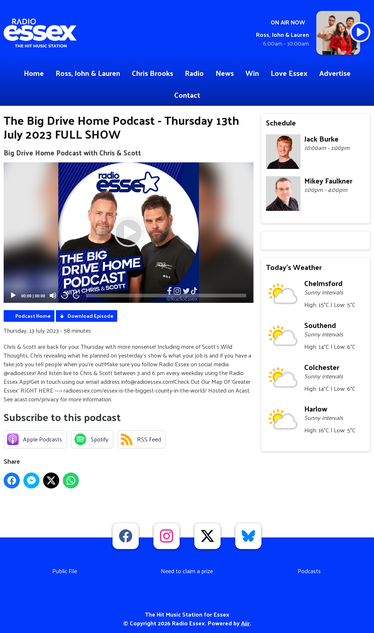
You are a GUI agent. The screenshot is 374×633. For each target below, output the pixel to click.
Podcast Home (33, 315)
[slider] (166, 295)
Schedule (281, 122)
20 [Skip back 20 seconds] (64, 295)
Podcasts (309, 571)
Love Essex (289, 73)
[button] (128, 232)
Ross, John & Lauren (88, 73)
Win (252, 73)
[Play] (13, 295)
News (224, 73)
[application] (128, 232)
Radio (194, 73)
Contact (187, 94)
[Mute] (53, 295)
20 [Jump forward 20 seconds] (76, 295)
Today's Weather (294, 267)
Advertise (335, 73)
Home (34, 73)
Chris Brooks (152, 73)
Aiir (245, 623)
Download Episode (91, 315)
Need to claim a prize (187, 571)
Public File (64, 571)
